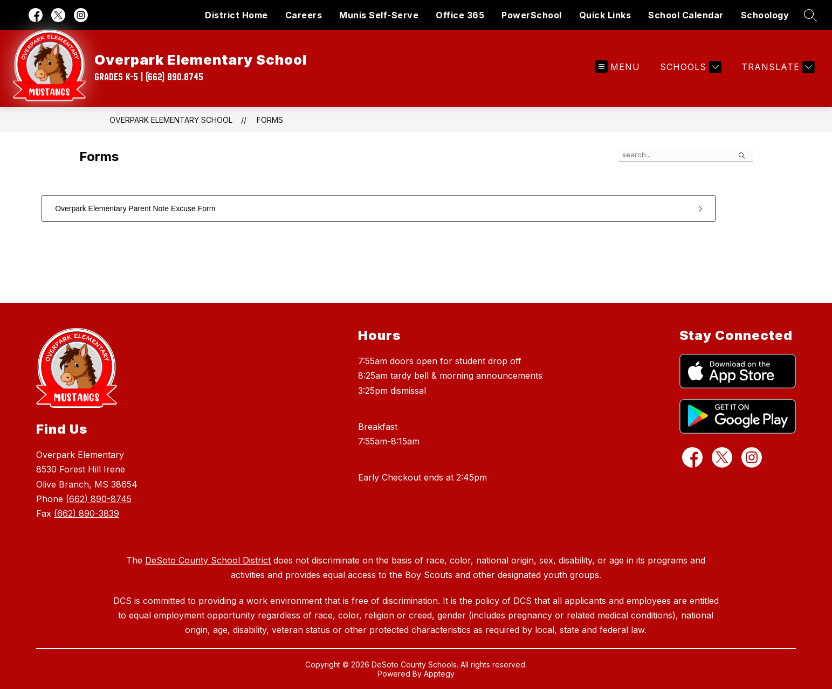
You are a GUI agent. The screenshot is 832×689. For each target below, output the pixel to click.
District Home (236, 15)
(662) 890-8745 (99, 498)
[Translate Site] (777, 67)
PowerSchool (531, 15)
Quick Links (605, 15)
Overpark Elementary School (170, 119)
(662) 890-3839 (86, 513)
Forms (270, 119)
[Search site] (810, 15)
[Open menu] (617, 67)
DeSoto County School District (208, 560)
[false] (685, 155)
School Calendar (686, 15)
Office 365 (460, 15)
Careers (303, 15)
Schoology (765, 15)
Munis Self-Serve (378, 15)
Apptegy (439, 673)
